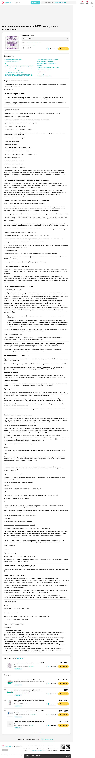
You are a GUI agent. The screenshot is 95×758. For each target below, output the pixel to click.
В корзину (63, 49)
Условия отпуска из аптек (44, 76)
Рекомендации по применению (46, 61)
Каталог (35, 2)
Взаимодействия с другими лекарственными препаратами (20, 68)
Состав (40, 65)
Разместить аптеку (47, 739)
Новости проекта (38, 745)
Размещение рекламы (49, 745)
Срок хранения (42, 72)
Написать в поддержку (52, 750)
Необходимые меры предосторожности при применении (19, 66)
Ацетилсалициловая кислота (33, 43)
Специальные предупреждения (13, 70)
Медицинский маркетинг (29, 748)
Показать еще (36, 732)
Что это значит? (29, 756)
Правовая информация (53, 748)
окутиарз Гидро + (60, 2)
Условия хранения (43, 74)
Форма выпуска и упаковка (45, 69)
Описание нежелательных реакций (47, 63)
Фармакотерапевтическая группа (13, 59)
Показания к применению (11, 61)
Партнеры (27, 750)
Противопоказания (10, 63)
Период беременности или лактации (14, 72)
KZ (13, 2)
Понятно (67, 756)
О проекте (30, 745)
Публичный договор (41, 748)
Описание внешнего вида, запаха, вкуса (48, 67)
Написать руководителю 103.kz (38, 750)
